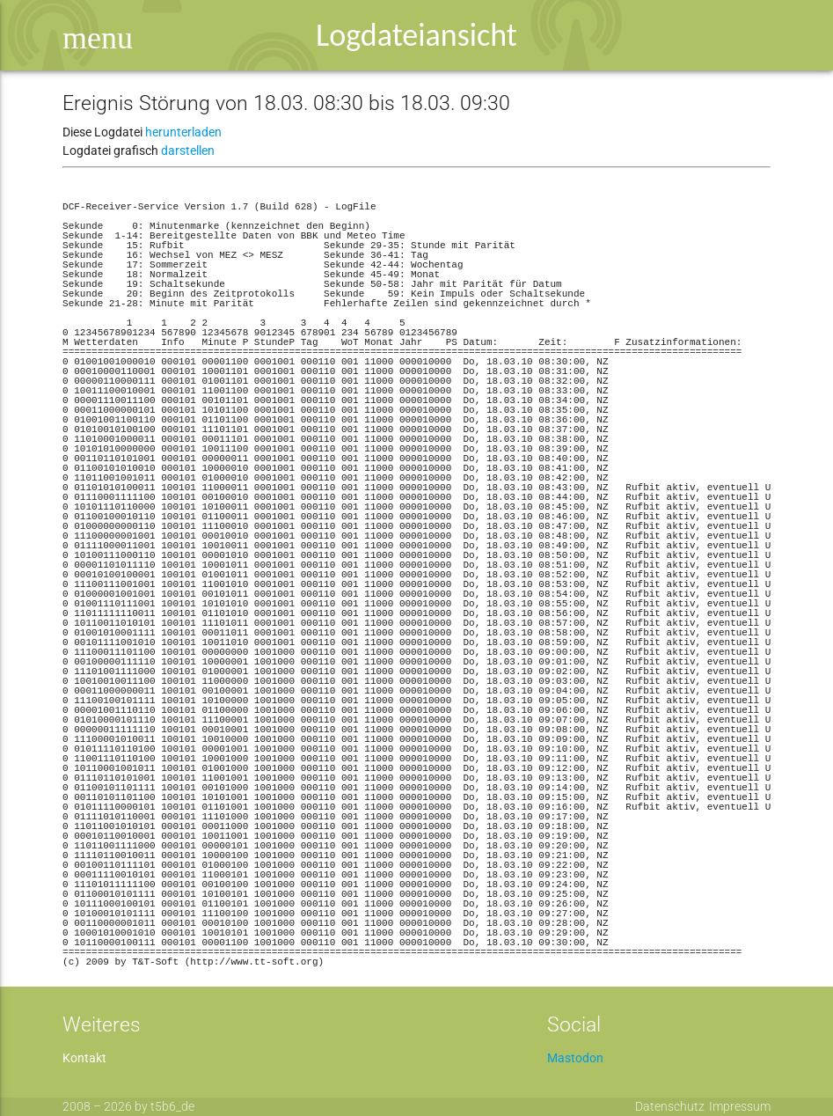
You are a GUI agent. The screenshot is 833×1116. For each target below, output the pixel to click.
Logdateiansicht (416, 35)
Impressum (740, 1106)
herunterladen (183, 132)
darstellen (188, 150)
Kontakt (84, 1058)
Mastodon (575, 1058)
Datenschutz (670, 1106)
